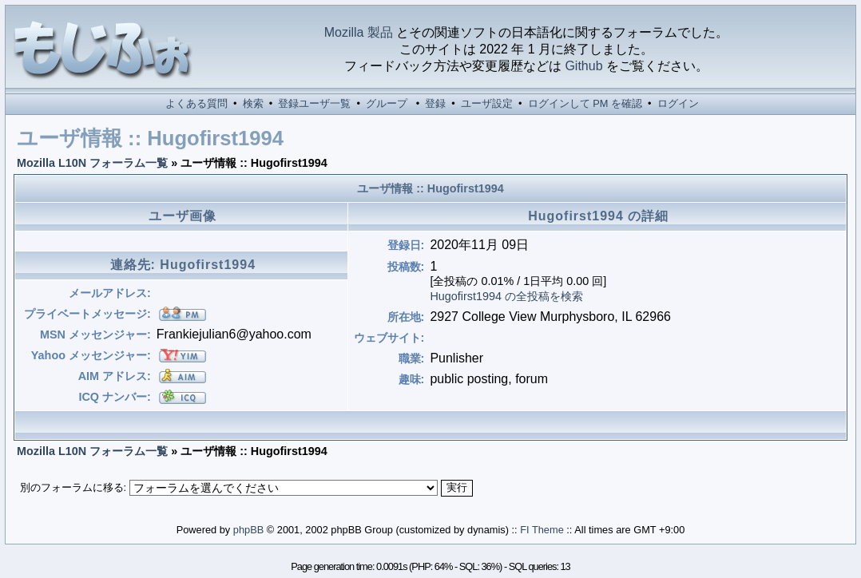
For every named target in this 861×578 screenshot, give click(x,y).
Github (583, 66)
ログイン (678, 103)
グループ (386, 103)
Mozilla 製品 (358, 32)
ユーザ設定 (487, 103)
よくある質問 (196, 103)
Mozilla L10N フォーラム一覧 (92, 162)
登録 (435, 103)
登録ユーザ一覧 (314, 103)
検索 (253, 103)
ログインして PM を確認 (585, 103)
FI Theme (542, 530)
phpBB (248, 530)
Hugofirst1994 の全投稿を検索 (506, 296)
